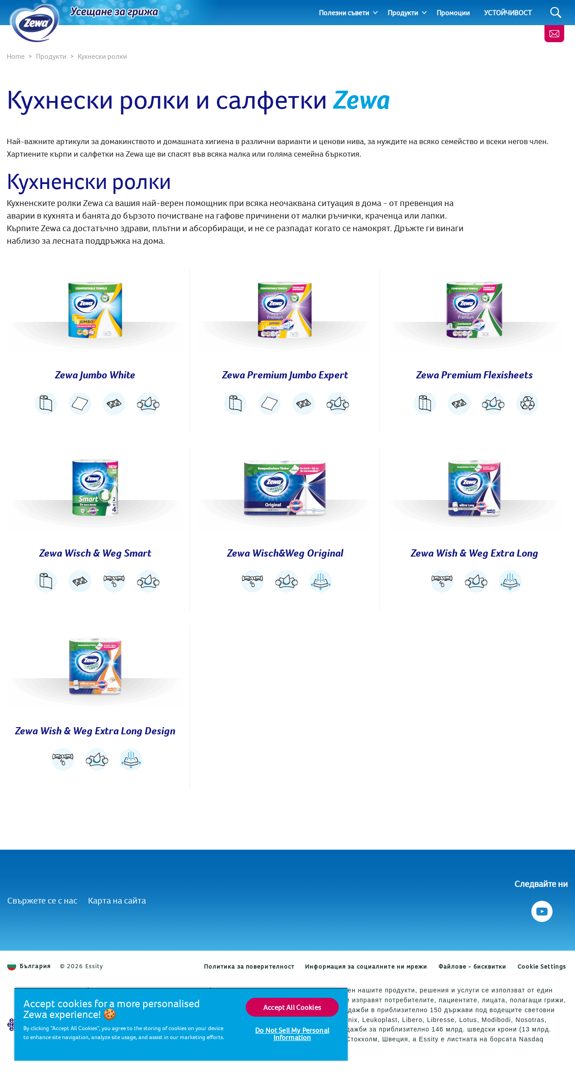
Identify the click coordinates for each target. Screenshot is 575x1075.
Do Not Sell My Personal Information (292, 1034)
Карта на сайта (117, 900)
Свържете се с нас (42, 900)
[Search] (556, 13)
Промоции (453, 12)
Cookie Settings (542, 966)
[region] (181, 1024)
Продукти (403, 12)
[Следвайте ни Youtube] (541, 909)
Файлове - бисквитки (472, 966)
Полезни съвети (344, 12)
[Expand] (375, 12)
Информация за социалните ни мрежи (366, 966)
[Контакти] (554, 33)
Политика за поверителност (249, 966)
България (29, 965)
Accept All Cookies (292, 1007)
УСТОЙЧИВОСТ (508, 12)
